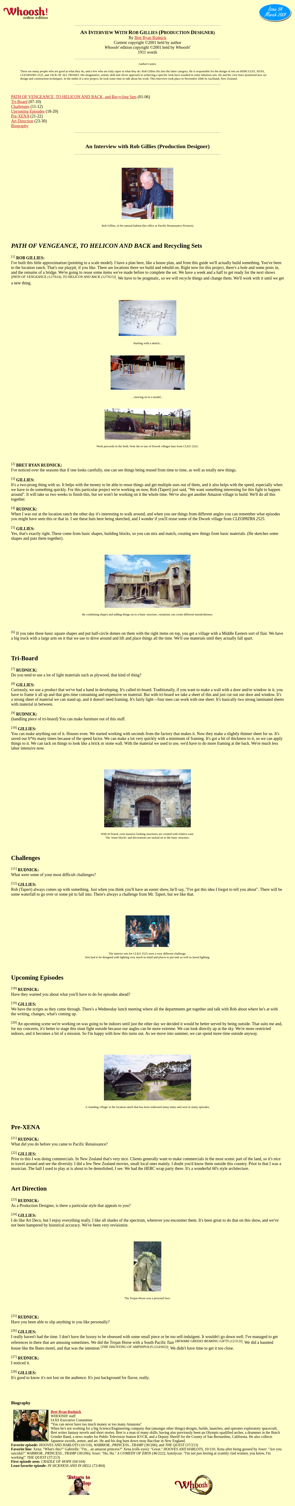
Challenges (20, 106)
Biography (20, 126)
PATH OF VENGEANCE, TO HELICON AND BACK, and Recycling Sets (74, 97)
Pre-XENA (20, 116)
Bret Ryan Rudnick (150, 37)
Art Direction (22, 121)
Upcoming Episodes (28, 111)
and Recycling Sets (106, 245)
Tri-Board (19, 101)
